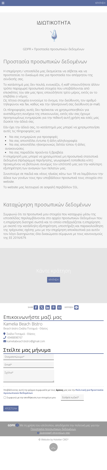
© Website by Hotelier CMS (53, 439)
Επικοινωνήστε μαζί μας (32, 317)
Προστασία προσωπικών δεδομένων (53, 429)
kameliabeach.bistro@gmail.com (26, 341)
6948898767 (15, 337)
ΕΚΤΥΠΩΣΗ (72, 307)
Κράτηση (100, 3)
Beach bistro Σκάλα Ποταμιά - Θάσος (25, 328)
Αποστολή (11, 408)
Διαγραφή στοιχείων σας (53, 433)
